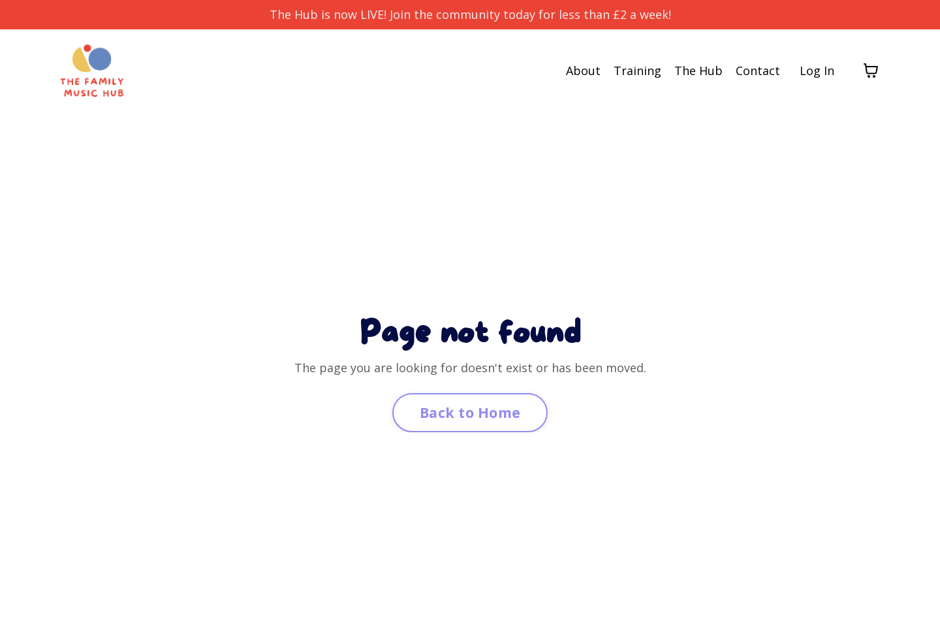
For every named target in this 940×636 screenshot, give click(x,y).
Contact (758, 70)
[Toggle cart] (870, 70)
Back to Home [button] (470, 412)
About (583, 70)
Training (637, 70)
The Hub (698, 70)
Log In (817, 70)
